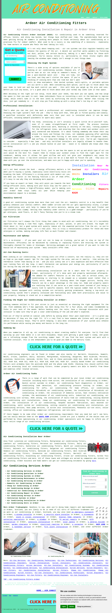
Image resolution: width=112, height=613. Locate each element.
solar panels (69, 522)
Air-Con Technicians (67, 560)
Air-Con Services (18, 560)
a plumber (42, 519)
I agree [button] (64, 606)
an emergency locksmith (83, 512)
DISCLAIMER (104, 17)
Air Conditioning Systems (77, 565)
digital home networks (70, 517)
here (94, 461)
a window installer (23, 514)
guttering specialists (14, 519)
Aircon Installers (61, 563)
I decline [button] (71, 606)
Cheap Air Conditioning (83, 570)
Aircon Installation (39, 563)
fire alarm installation (56, 527)
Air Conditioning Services (91, 560)
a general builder (96, 522)
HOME (82, 17)
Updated (15, 595)
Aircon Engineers (95, 568)
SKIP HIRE (100, 524)
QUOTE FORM (44, 417)
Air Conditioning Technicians (41, 560)
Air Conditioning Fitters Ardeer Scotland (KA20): (29, 35)
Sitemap (5, 595)
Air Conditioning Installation (53, 568)
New (10, 595)
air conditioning (23, 512)
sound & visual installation (30, 517)
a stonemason (88, 514)
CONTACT (95, 17)
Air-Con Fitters (34, 575)
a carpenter (77, 524)
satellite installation (39, 522)
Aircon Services (34, 565)
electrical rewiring (49, 524)
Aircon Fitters (60, 570)
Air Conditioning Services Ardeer (27, 466)
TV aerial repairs (68, 519)
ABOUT (88, 17)
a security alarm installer (57, 514)
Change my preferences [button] (84, 606)
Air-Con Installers (53, 565)
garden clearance (20, 524)
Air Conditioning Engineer (56, 575)
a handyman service (21, 527)
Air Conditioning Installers (87, 563)
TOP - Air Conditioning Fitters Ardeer (22, 579)
